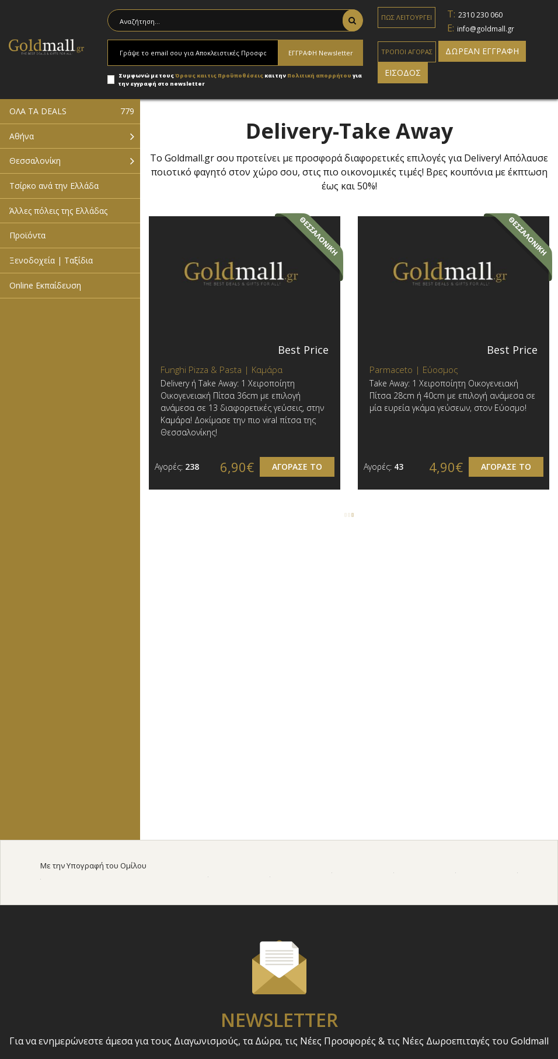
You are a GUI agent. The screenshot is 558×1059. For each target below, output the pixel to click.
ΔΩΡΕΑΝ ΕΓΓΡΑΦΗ (482, 51)
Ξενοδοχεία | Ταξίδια (51, 260)
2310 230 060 (480, 15)
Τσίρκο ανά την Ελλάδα (54, 185)
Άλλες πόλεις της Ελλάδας (58, 210)
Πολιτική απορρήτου (320, 75)
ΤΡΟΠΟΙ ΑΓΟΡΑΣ (407, 51)
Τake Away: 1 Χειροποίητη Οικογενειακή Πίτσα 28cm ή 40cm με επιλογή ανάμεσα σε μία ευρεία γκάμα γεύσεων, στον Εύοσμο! (452, 395)
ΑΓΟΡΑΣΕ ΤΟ (297, 466)
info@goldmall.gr (485, 29)
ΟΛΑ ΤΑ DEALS (71, 111)
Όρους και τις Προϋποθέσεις (219, 75)
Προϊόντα (27, 235)
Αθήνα (21, 136)
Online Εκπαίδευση (45, 285)
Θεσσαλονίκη (35, 160)
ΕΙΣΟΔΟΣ (403, 72)
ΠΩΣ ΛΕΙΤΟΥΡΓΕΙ (406, 17)
